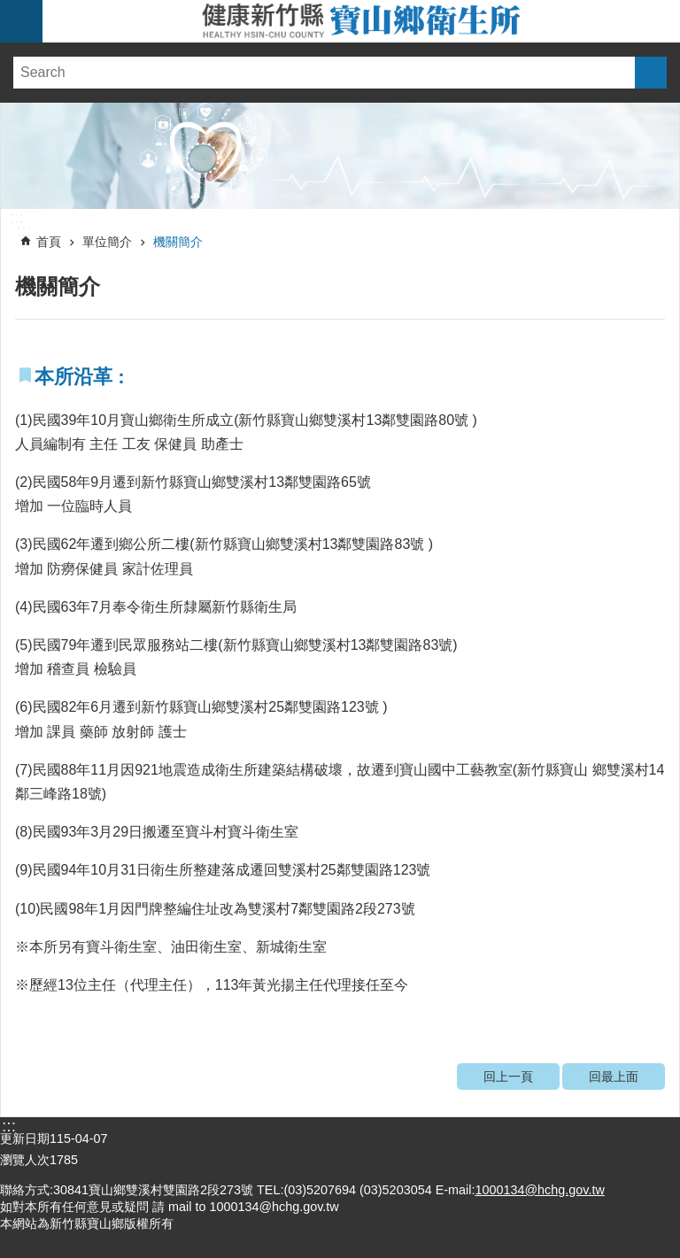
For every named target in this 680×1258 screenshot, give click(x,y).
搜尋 (651, 73)
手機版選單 (21, 21)
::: (17, 218)
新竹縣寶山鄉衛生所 (361, 21)
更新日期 (25, 1138)
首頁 (48, 242)
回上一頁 (508, 1076)
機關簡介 (178, 242)
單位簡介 (107, 242)
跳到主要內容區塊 (9, 9)
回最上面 (613, 1076)
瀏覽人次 (25, 1160)
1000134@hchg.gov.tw (539, 1190)
